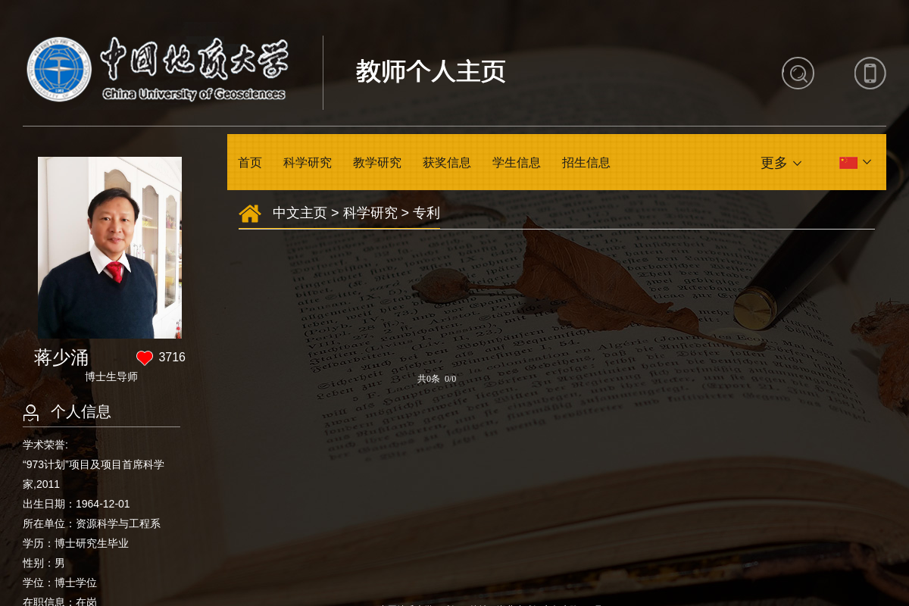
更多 (774, 162)
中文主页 (300, 212)
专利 (426, 212)
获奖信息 (447, 162)
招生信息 (586, 162)
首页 (250, 162)
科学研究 (307, 162)
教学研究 (377, 162)
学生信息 (516, 162)
